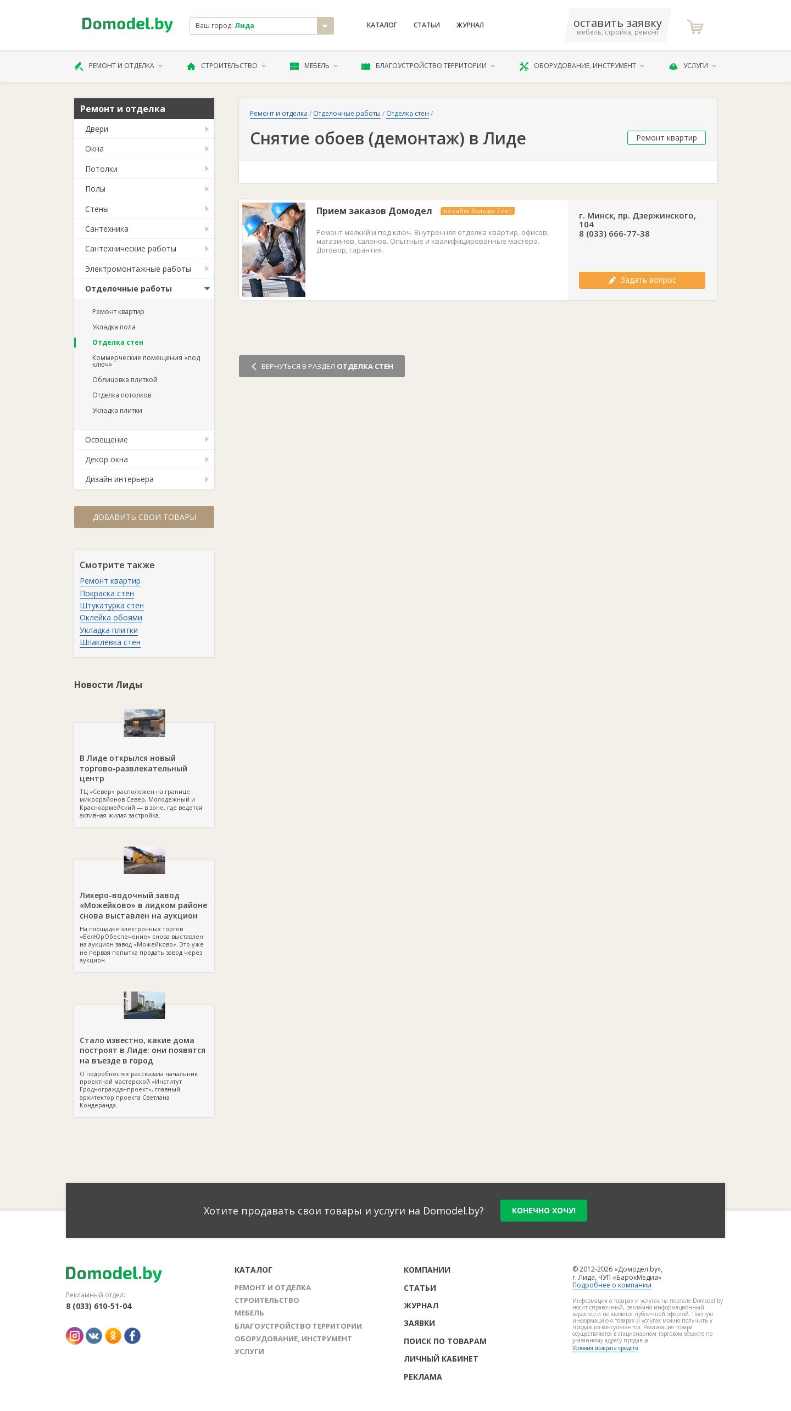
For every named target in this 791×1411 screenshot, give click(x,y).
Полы (95, 188)
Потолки (101, 169)
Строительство (226, 66)
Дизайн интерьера (119, 479)
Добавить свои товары (144, 517)
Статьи (427, 25)
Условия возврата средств (605, 1348)
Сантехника (107, 228)
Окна (94, 148)
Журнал (470, 25)
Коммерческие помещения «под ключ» (146, 361)
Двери (96, 129)
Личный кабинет (441, 1358)
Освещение (106, 439)
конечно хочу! (544, 1210)
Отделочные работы (128, 288)
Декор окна (106, 459)
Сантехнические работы (130, 248)
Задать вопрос (642, 280)
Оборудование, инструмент (582, 66)
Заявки (419, 1323)
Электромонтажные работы (138, 269)
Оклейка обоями (111, 617)
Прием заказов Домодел (374, 211)
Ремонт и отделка (118, 66)
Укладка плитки (117, 410)
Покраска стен (107, 593)
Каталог (382, 25)
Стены (97, 209)
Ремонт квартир (118, 311)
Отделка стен (117, 342)
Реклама (423, 1377)
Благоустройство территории (428, 66)
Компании (427, 1270)
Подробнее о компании (611, 1285)
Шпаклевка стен (110, 642)
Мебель (314, 66)
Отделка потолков (121, 395)
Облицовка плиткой (125, 379)
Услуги (693, 66)
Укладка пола (114, 327)
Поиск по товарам (445, 1341)
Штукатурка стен (112, 605)
